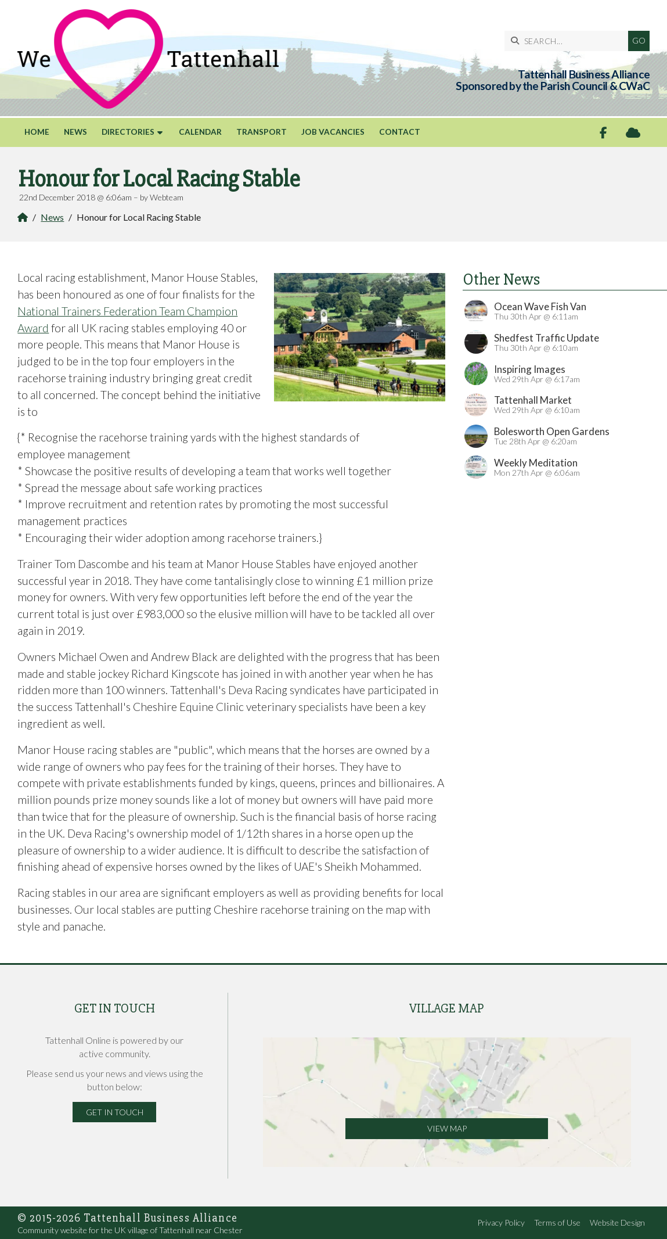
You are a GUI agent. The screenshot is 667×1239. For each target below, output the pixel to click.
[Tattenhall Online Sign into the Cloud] (633, 133)
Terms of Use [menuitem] (557, 1222)
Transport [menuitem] (261, 132)
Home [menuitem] (36, 132)
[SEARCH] (569, 41)
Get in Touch (114, 1112)
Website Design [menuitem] (617, 1222)
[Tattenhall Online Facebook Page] (603, 133)
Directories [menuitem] (128, 132)
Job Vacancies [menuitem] (333, 132)
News (52, 216)
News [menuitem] (75, 132)
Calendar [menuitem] (200, 132)
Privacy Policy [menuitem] (501, 1222)
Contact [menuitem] (399, 132)
